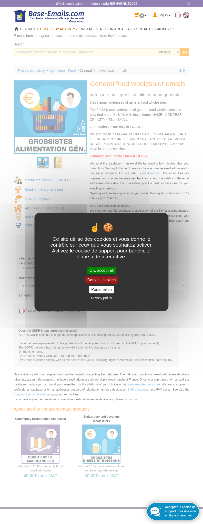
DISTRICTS (29, 29)
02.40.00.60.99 (163, 29)
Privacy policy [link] (101, 298)
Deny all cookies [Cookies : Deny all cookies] (101, 280)
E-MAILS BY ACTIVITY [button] (59, 29)
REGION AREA (111, 29)
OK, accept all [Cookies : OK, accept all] (101, 270)
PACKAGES (89, 29)
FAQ (128, 29)
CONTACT (142, 29)
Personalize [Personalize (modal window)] (101, 290)
